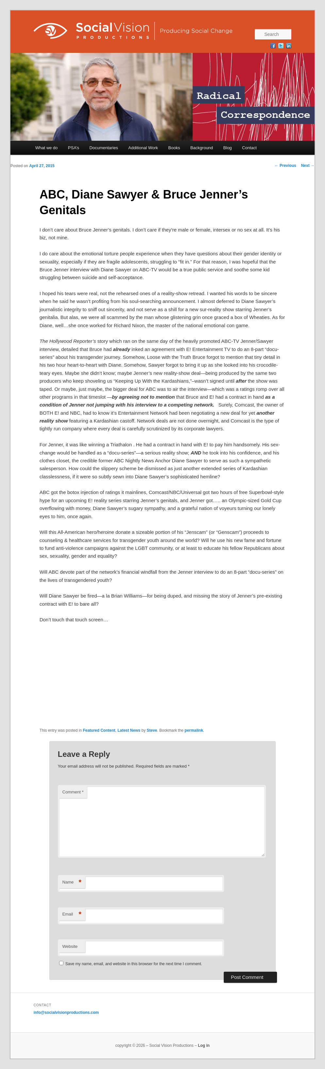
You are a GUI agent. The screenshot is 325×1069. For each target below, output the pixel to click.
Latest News (129, 730)
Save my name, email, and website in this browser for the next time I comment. (133, 964)
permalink (194, 730)
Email (72, 914)
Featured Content (99, 730)
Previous (285, 165)
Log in (204, 1045)
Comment (73, 792)
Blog (227, 147)
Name (72, 882)
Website (70, 946)
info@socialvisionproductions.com (66, 1012)
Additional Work (143, 147)
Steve (152, 730)
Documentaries (103, 147)
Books (174, 147)
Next (308, 165)
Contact (249, 147)
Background (201, 147)
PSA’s (73, 147)
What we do (46, 147)
